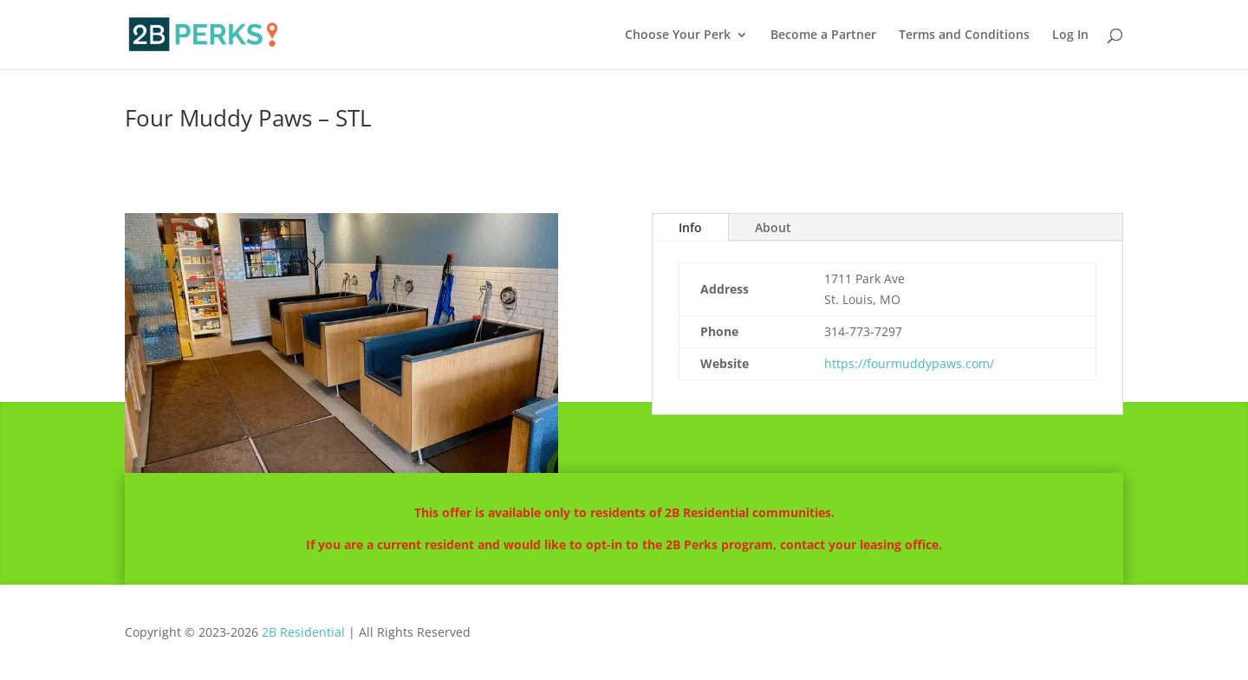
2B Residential (303, 632)
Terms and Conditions (964, 35)
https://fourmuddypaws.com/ (909, 363)
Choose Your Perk (678, 35)
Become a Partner (823, 35)
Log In (1070, 35)
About (773, 227)
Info (690, 227)
